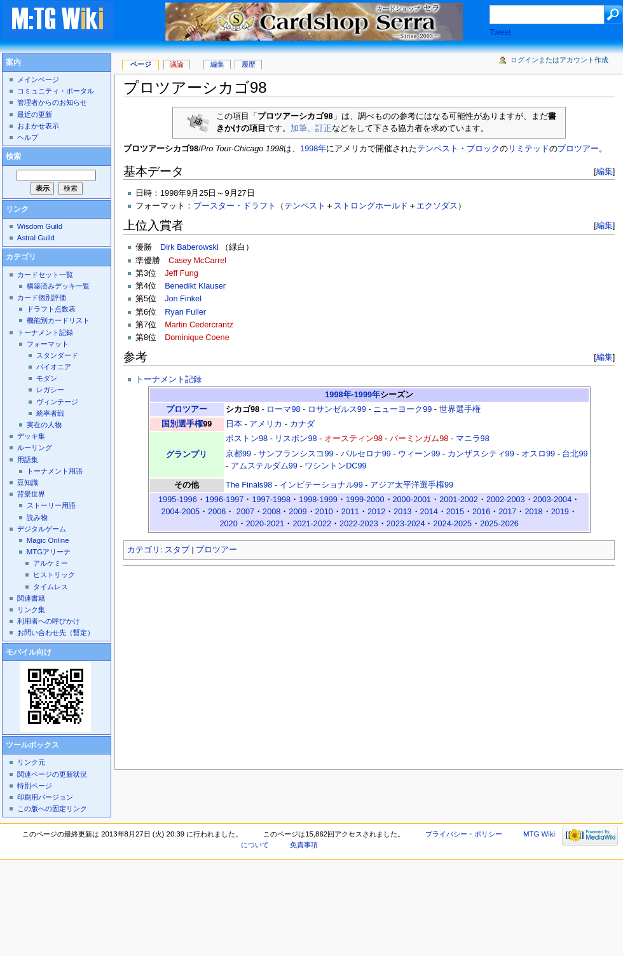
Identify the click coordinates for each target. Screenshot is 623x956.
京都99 (238, 453)
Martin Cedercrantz (199, 324)
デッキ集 (31, 436)
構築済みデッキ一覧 (58, 286)
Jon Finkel (183, 298)
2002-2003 (505, 499)
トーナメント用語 (55, 471)
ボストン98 (247, 438)
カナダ (302, 424)
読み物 (37, 517)
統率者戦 (50, 413)
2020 (228, 523)
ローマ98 (283, 409)
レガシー (50, 389)
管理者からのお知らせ (52, 102)
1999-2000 (365, 499)
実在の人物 (44, 424)
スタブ (177, 549)
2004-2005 (180, 511)
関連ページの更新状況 (52, 774)
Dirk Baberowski (189, 247)
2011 (350, 511)
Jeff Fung (181, 273)
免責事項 (304, 845)
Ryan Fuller (185, 312)
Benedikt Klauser (195, 286)
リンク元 (31, 762)
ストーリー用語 (51, 505)
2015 (455, 511)
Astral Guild (36, 238)
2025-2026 (499, 523)
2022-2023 (358, 523)
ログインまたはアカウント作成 (559, 60)
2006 (217, 511)
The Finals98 (249, 485)
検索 (13, 156)
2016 (481, 511)
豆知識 (27, 482)
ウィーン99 (419, 453)
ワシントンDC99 (335, 465)
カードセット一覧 (45, 274)
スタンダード (57, 355)
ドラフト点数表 (51, 309)
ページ (140, 64)
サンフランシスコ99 (295, 453)
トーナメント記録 (168, 379)
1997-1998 (271, 499)
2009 (297, 511)
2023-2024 (406, 523)
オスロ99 (538, 453)
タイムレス (50, 587)
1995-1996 (177, 499)
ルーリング (34, 447)
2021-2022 (311, 523)
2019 (560, 511)
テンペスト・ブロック (458, 148)
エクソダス (437, 205)
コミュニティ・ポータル (55, 91)
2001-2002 (458, 499)
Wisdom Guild (39, 226)
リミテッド (528, 148)
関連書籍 (31, 598)
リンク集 (31, 609)
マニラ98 (472, 438)
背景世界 (31, 494)
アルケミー (50, 563)
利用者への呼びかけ (48, 621)
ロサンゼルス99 (337, 409)
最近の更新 (34, 114)
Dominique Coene (197, 337)
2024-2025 (452, 523)
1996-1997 (224, 499)
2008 (271, 511)
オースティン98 (353, 438)
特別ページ (34, 785)
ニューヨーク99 (402, 409)
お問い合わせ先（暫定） (55, 632)
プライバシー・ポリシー (463, 834)
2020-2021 (265, 523)
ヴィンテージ (57, 402)
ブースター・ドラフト (234, 205)
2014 (429, 511)
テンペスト (304, 205)
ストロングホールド (371, 205)
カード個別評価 (41, 297)
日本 (234, 424)
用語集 (27, 459)
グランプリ (186, 454)
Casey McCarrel (197, 260)
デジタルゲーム (41, 529)
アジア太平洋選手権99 (411, 485)
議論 (177, 64)
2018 (533, 511)
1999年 (367, 394)
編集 (604, 171)
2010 (324, 511)
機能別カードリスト (58, 320)
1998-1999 (318, 499)
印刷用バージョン (45, 797)
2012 (376, 511)
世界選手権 (460, 409)
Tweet (500, 32)
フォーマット (48, 344)
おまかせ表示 (38, 126)
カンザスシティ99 (481, 453)
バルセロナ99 (366, 453)
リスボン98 (296, 438)
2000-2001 (412, 499)
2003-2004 (552, 499)
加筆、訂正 (311, 128)
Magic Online (48, 540)
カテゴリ (143, 549)
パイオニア (53, 367)
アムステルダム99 (264, 465)
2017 (507, 511)
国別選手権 (182, 424)
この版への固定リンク (52, 808)
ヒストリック (54, 574)
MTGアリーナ (49, 552)
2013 (402, 511)
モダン (46, 378)
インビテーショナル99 (321, 485)
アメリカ (265, 424)
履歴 (249, 64)
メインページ (38, 79)
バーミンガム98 (419, 438)
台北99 (574, 453)
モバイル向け (28, 652)
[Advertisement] (263, 664)
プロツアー (578, 148)
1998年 (313, 148)
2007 (245, 511)
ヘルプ (27, 137)
